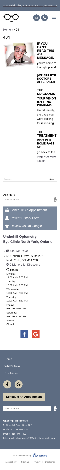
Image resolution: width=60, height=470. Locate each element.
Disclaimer (11, 373)
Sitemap (25, 462)
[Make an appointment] (36, 17)
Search (52, 179)
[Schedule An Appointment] (30, 210)
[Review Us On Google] (30, 226)
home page (45, 143)
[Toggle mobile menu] (54, 17)
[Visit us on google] (35, 334)
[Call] (44, 17)
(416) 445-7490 (18, 434)
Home (7, 29)
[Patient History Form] (30, 218)
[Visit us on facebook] (24, 334)
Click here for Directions (23, 264)
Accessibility (10, 462)
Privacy (37, 462)
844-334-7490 (17, 250)
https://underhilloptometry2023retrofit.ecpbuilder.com (29, 438)
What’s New (12, 366)
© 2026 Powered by (30, 455)
